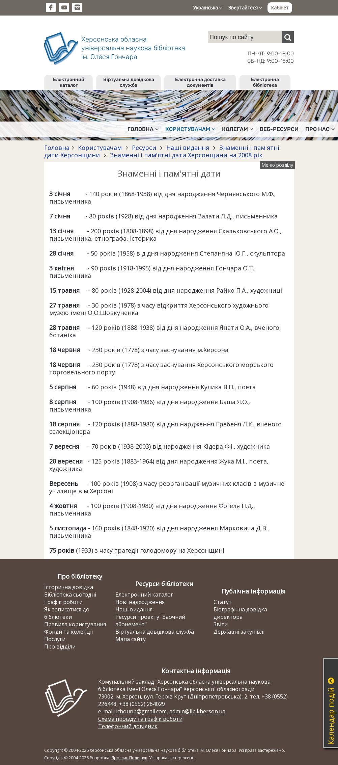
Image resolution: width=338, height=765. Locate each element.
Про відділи (60, 646)
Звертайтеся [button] (245, 7)
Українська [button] (207, 7)
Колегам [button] (237, 129)
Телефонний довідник (128, 726)
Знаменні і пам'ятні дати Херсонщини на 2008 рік (185, 155)
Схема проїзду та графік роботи (140, 718)
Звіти (221, 624)
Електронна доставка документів (200, 82)
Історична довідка (68, 587)
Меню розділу (277, 165)
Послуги (54, 639)
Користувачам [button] (190, 129)
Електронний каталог (68, 82)
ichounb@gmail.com (141, 711)
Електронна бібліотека (265, 82)
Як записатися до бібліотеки (66, 613)
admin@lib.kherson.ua (197, 711)
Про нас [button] (320, 129)
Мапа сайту (130, 639)
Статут (223, 602)
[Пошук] (288, 37)
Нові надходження (140, 602)
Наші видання (188, 147)
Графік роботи (63, 602)
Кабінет (280, 7)
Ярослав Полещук (129, 758)
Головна (56, 147)
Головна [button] (143, 129)
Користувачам (99, 147)
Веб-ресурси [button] (279, 129)
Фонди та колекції (68, 631)
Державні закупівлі (239, 631)
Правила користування (75, 624)
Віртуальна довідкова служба (128, 82)
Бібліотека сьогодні (70, 594)
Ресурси (144, 147)
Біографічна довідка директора (240, 613)
